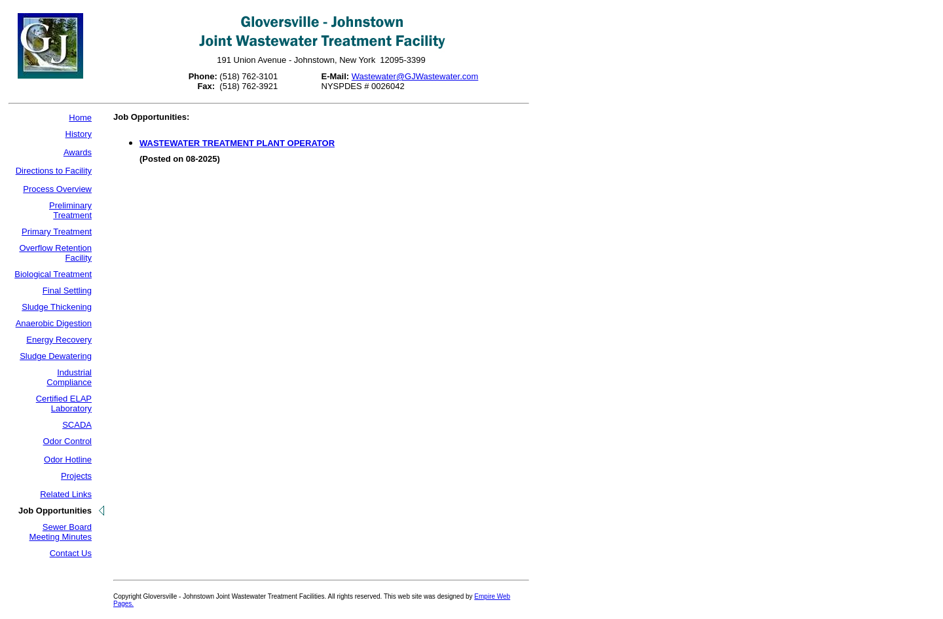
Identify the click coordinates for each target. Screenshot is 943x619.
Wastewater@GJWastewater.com (415, 76)
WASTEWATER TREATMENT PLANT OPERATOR (237, 143)
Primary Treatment (57, 231)
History (78, 134)
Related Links (66, 494)
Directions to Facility (54, 171)
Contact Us (71, 553)
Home (80, 117)
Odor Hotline (68, 459)
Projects (76, 476)
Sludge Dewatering (56, 356)
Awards (78, 152)
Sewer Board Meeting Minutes (60, 532)
